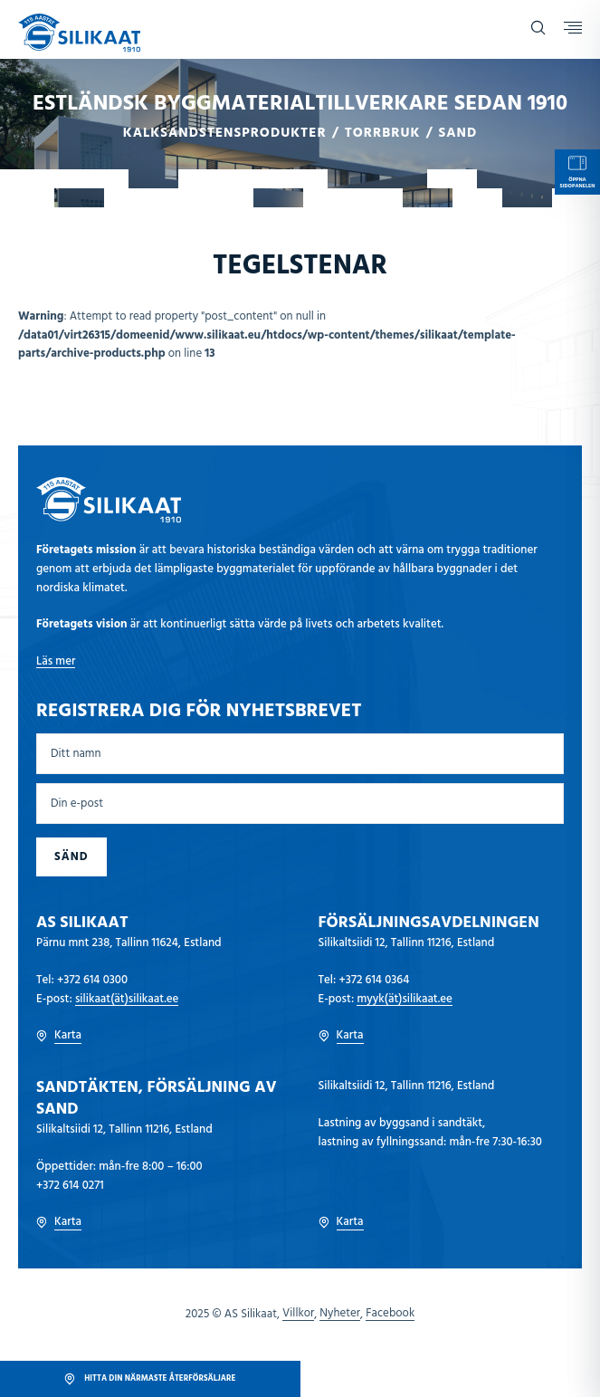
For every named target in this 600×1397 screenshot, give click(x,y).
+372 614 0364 (373, 980)
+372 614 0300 (92, 980)
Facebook (390, 1314)
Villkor (298, 1314)
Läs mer (55, 661)
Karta (58, 1036)
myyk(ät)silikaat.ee (404, 999)
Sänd (71, 856)
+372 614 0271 (70, 1185)
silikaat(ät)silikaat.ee (126, 999)
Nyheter (339, 1314)
